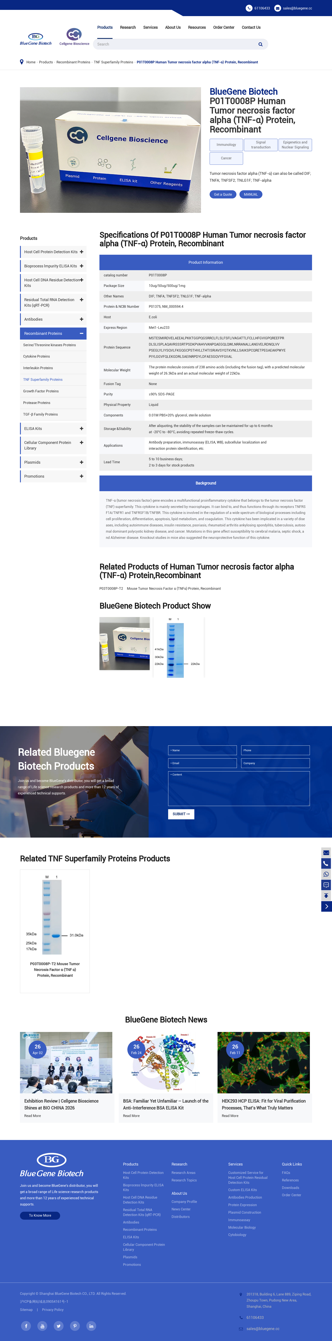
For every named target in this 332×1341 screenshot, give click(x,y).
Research (128, 27)
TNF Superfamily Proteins (113, 62)
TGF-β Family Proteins (40, 414)
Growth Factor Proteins (41, 391)
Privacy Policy (53, 1310)
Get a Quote (223, 194)
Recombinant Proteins (73, 62)
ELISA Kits (33, 428)
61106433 (262, 8)
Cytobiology (237, 1235)
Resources (197, 27)
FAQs (286, 1173)
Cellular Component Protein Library (47, 445)
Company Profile (184, 1202)
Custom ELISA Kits (242, 1190)
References (290, 1180)
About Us (173, 27)
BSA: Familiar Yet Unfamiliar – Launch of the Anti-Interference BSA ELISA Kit (165, 1105)
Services (150, 27)
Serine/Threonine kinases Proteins (49, 345)
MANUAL (251, 194)
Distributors (181, 1217)
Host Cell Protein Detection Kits (51, 252)
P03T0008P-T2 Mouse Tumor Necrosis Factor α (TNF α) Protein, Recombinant (55, 970)
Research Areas (183, 1173)
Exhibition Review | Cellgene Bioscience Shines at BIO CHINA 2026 (61, 1105)
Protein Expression (242, 1205)
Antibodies (33, 319)
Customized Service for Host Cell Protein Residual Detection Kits (248, 1178)
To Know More (40, 1215)
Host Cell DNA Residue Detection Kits (52, 283)
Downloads (290, 1188)
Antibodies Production (245, 1197)
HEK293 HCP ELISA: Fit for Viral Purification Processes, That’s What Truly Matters (264, 1105)
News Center (181, 1209)
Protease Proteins (36, 403)
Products (105, 27)
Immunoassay (239, 1220)
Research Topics (184, 1180)
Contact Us (251, 27)
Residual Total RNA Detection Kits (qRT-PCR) (49, 302)
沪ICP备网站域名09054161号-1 (44, 1302)
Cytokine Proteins (36, 356)
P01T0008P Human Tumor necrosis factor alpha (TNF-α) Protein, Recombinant (197, 62)
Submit (181, 814)
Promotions (34, 476)
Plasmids (32, 462)
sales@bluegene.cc (297, 8)
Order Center (223, 27)
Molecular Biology (242, 1227)
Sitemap (26, 1310)
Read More (32, 1116)
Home (30, 62)
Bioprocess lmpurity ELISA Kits (50, 266)
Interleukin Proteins (38, 368)
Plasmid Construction (244, 1212)
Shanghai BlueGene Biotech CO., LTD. (67, 1294)
